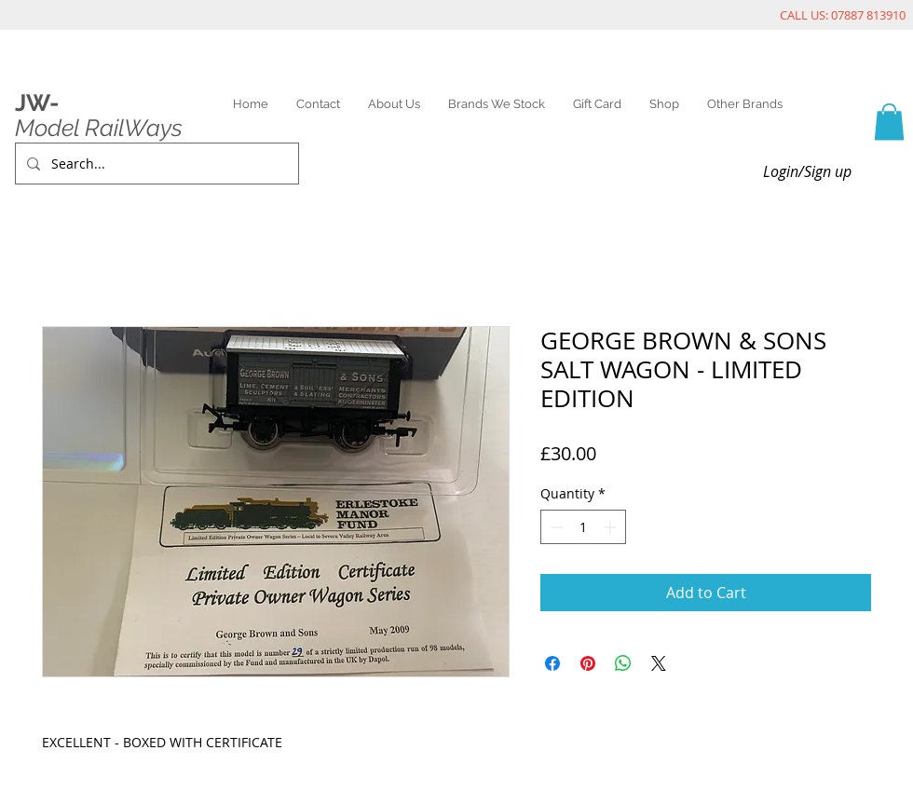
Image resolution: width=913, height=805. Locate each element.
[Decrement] (554, 527)
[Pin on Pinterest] (588, 663)
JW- (37, 102)
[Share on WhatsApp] (623, 663)
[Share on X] (658, 663)
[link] (889, 121)
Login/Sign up (807, 171)
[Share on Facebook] (552, 663)
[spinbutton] (583, 527)
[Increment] (611, 527)
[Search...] (155, 163)
